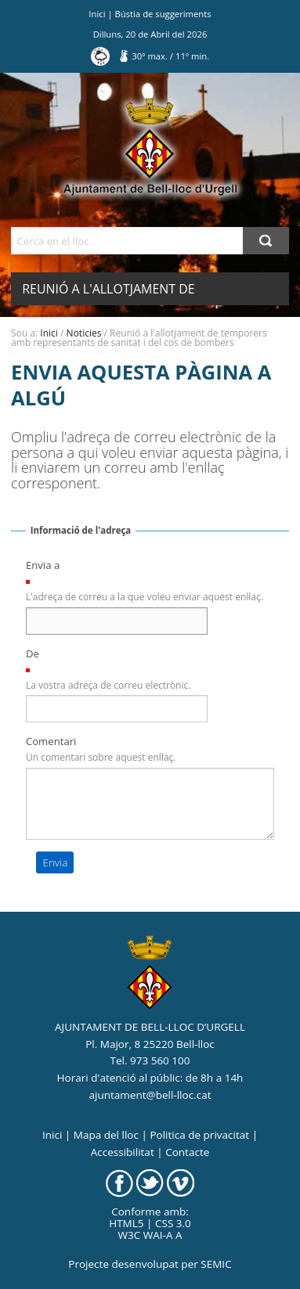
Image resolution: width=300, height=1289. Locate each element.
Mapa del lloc (106, 1135)
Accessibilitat (122, 1152)
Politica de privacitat (199, 1135)
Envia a (43, 565)
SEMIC (216, 1264)
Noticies (84, 333)
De (32, 653)
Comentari (51, 741)
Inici (97, 14)
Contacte (187, 1152)
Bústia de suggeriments (163, 14)
